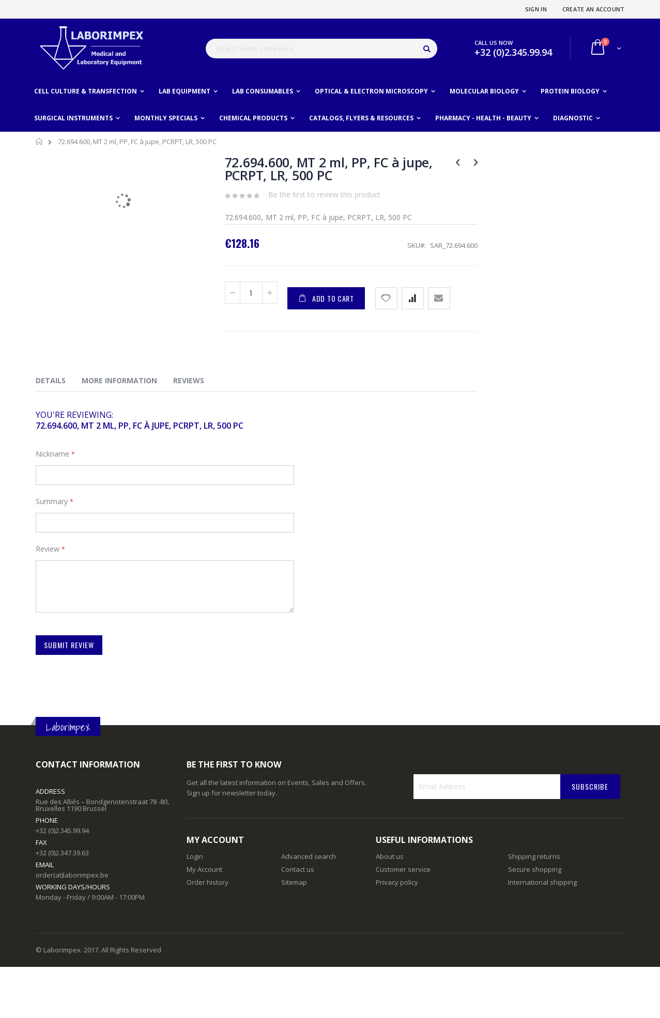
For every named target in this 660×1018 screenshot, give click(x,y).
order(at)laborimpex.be (72, 875)
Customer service (403, 869)
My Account (204, 869)
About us (390, 856)
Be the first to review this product (324, 194)
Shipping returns (534, 856)
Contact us (297, 869)
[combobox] (321, 48)
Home (39, 143)
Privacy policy (397, 882)
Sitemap (294, 882)
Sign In (536, 9)
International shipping (542, 882)
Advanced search (308, 856)
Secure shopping (534, 869)
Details (51, 380)
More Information (119, 380)
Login (195, 856)
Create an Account (593, 9)
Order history (207, 882)
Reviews (188, 380)
